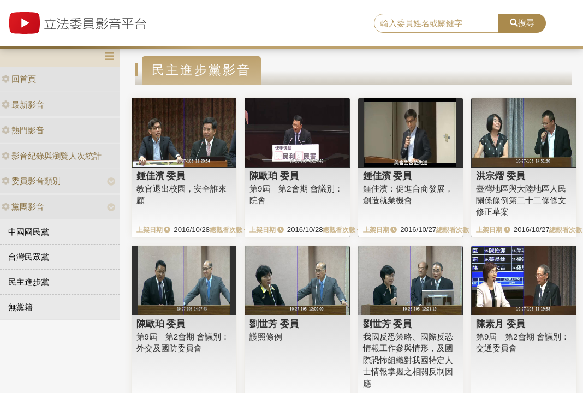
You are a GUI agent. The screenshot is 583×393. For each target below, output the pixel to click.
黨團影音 (23, 206)
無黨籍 (20, 307)
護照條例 (265, 336)
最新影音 (23, 104)
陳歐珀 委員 (274, 176)
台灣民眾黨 (28, 256)
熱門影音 (23, 130)
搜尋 (522, 22)
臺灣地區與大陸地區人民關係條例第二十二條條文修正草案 (521, 200)
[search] (436, 23)
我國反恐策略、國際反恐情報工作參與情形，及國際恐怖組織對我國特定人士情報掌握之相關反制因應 (408, 360)
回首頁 (19, 79)
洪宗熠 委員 (500, 176)
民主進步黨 (28, 282)
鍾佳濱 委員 (161, 176)
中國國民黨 (28, 231)
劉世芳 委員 (274, 324)
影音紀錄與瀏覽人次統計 (52, 155)
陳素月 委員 (500, 324)
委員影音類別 (31, 181)
